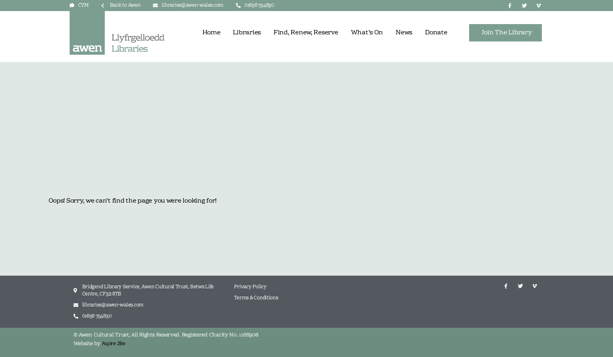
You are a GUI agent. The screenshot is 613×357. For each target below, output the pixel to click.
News (404, 32)
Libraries (247, 32)
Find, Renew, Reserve (305, 32)
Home (211, 32)
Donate (436, 32)
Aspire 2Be (113, 343)
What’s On (367, 32)
